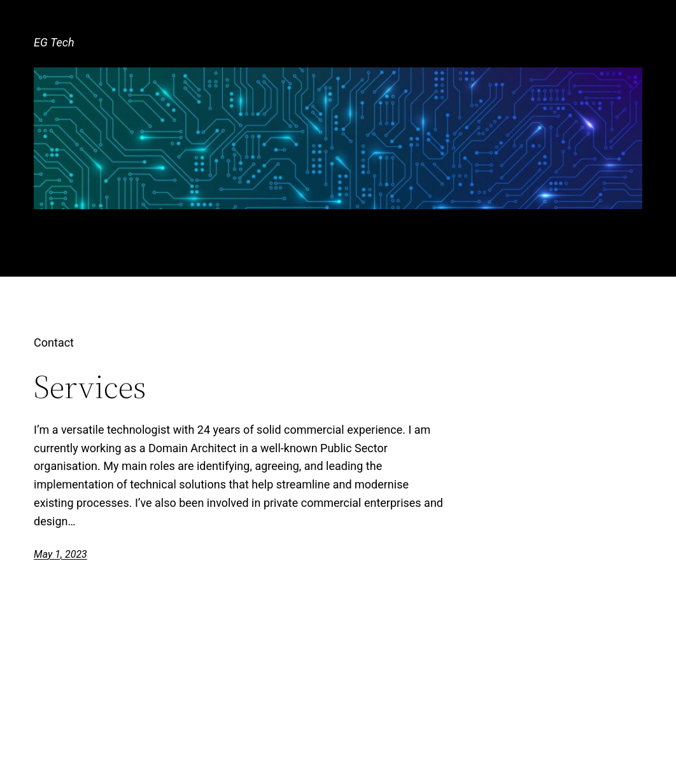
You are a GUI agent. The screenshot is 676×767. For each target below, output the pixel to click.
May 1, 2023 (60, 554)
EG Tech (54, 42)
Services (90, 387)
